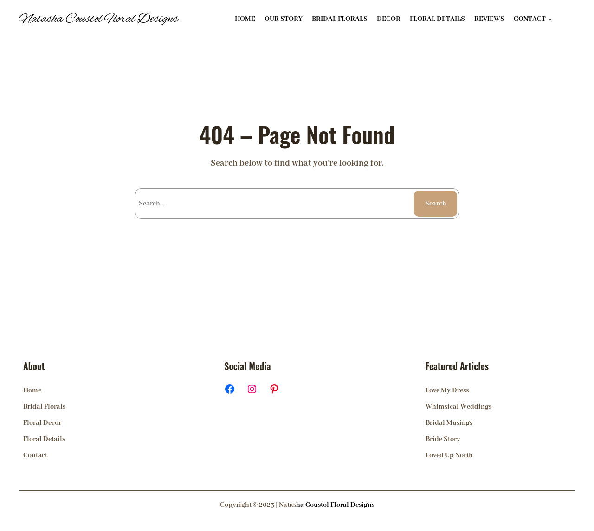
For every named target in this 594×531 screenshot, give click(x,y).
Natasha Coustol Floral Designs (98, 19)
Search (435, 203)
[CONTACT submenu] (550, 19)
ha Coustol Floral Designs (335, 505)
